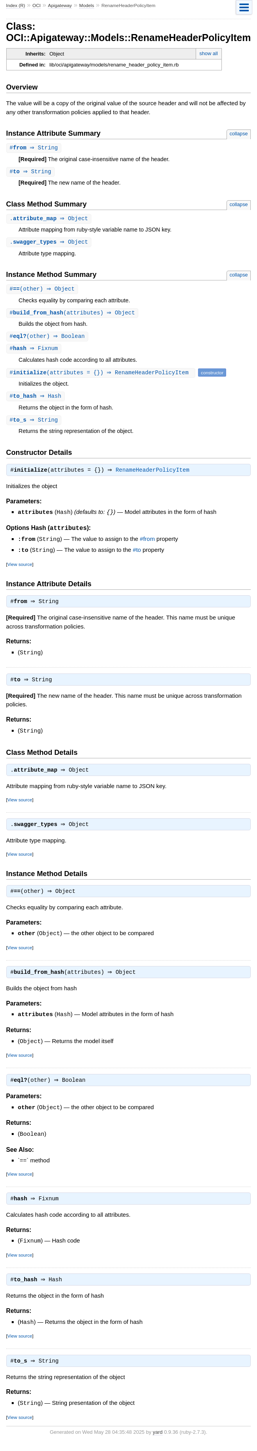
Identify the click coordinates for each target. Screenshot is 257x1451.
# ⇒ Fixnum (35, 351)
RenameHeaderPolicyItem (154, 475)
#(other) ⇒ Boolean (48, 339)
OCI (36, 5)
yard (157, 1439)
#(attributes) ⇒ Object (73, 315)
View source (19, 567)
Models (86, 5)
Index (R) (15, 5)
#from (147, 543)
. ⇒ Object (50, 219)
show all (209, 53)
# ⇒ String (35, 148)
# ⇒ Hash (36, 399)
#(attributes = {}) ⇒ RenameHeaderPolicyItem (102, 375)
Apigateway (60, 5)
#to (137, 554)
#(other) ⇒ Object (43, 291)
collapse (239, 133)
